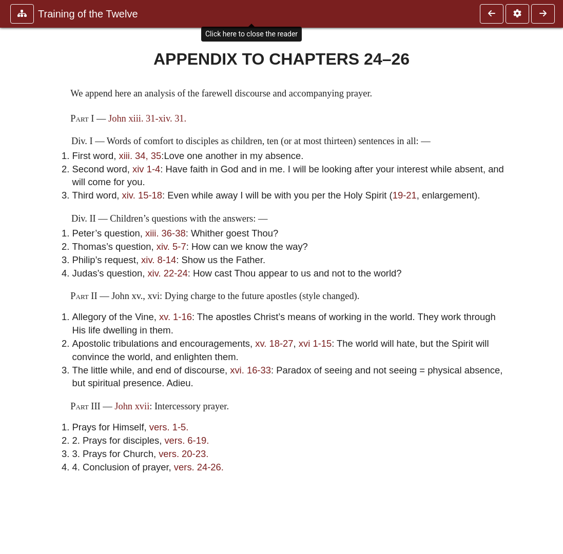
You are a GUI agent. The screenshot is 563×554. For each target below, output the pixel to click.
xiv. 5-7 (171, 246)
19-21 (405, 195)
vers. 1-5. (169, 427)
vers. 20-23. (183, 453)
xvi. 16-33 (250, 370)
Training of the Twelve (88, 13)
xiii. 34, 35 (140, 155)
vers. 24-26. (199, 467)
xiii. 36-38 (165, 233)
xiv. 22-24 (167, 273)
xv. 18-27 (274, 343)
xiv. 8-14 (158, 259)
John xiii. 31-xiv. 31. (147, 118)
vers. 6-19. (186, 440)
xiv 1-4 (146, 169)
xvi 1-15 (315, 343)
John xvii (131, 406)
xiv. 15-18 (142, 195)
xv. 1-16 (175, 316)
